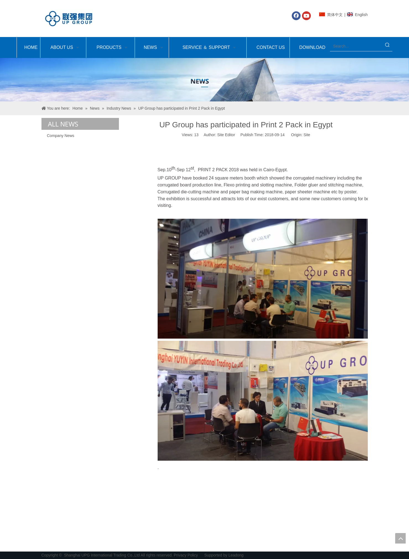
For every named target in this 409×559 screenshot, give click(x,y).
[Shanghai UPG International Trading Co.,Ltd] (204, 80)
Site (307, 135)
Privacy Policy (186, 555)
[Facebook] (296, 15)
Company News (60, 135)
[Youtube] (306, 15)
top (400, 538)
